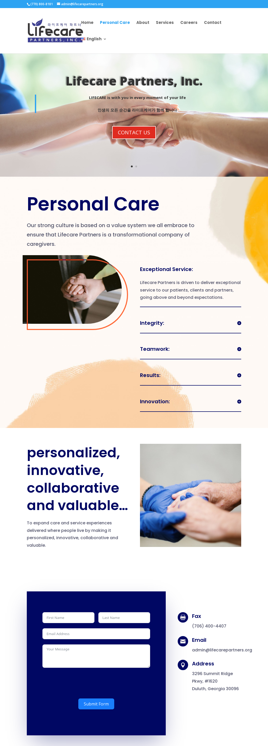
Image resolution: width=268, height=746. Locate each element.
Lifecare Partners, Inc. (134, 82)
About (142, 23)
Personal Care (115, 23)
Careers (188, 23)
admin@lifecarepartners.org (222, 650)
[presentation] (82, 683)
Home (87, 23)
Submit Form (96, 704)
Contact (212, 23)
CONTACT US (134, 134)
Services (165, 23)
